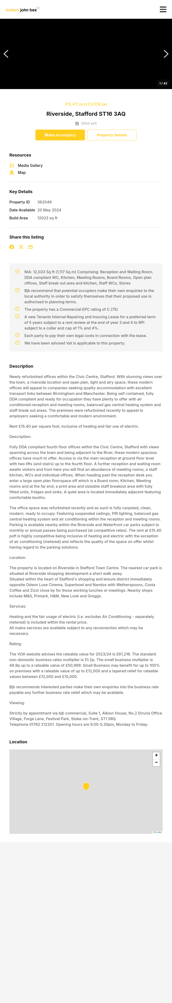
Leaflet (157, 832)
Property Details (112, 135)
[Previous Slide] (6, 54)
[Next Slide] (166, 54)
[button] (86, 54)
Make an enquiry (60, 135)
